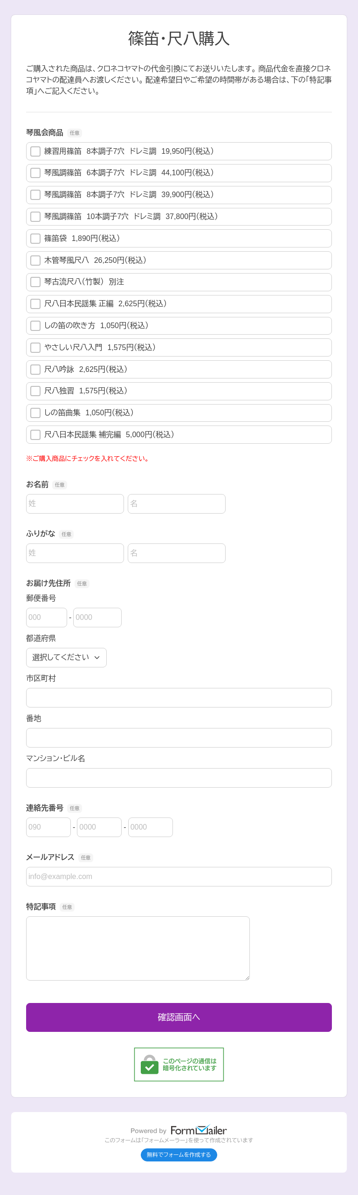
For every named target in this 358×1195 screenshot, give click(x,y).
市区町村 (41, 678)
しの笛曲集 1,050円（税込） (82, 413)
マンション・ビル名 (55, 758)
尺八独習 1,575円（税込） (79, 391)
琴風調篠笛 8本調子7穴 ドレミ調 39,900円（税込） (122, 195)
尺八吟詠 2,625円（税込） (79, 369)
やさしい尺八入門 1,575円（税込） (93, 348)
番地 (33, 718)
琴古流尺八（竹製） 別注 (77, 282)
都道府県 (41, 638)
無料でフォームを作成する (179, 1155)
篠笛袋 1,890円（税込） (75, 239)
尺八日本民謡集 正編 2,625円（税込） (98, 304)
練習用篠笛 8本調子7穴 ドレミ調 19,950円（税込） (122, 151)
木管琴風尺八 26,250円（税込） (88, 260)
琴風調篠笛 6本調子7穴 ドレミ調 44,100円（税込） (122, 173)
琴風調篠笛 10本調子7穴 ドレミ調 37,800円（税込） (124, 217)
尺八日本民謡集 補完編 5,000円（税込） (102, 435)
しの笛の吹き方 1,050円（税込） (89, 326)
